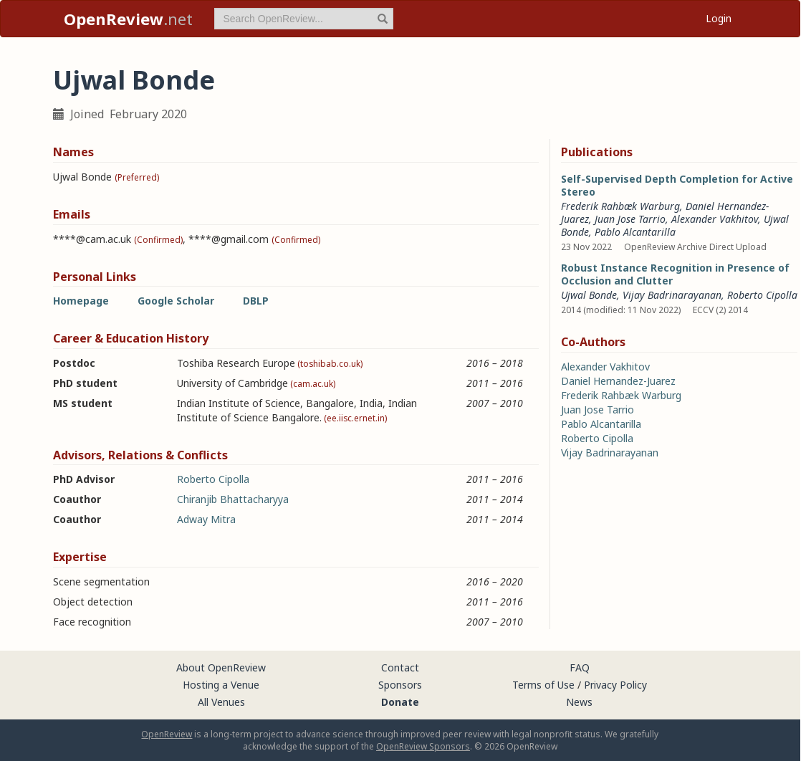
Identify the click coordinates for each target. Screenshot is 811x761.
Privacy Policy (615, 684)
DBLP (256, 300)
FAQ (580, 667)
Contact (400, 667)
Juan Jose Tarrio (630, 219)
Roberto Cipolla (213, 479)
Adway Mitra (206, 519)
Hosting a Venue (221, 684)
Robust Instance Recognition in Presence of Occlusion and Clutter (675, 274)
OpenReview (166, 734)
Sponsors (400, 684)
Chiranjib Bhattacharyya (233, 499)
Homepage (81, 300)
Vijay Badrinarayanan (672, 295)
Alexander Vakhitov (714, 219)
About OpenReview (221, 667)
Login (718, 18)
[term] (303, 18)
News (579, 702)
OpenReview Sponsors (423, 746)
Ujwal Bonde (589, 295)
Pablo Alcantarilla (635, 232)
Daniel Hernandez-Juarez (618, 381)
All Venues (221, 702)
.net (128, 18)
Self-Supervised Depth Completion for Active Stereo (677, 185)
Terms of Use (543, 684)
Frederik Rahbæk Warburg (620, 206)
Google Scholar (176, 300)
